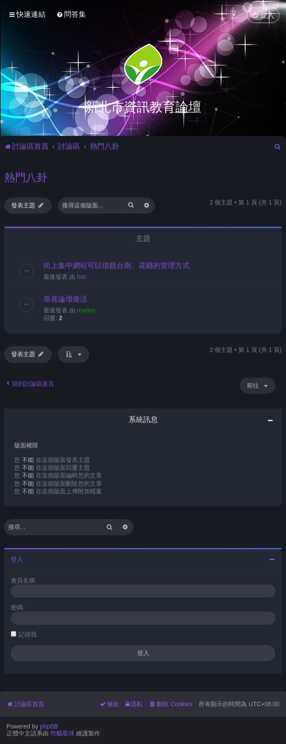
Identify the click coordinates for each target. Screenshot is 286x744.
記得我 (27, 633)
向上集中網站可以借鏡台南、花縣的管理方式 (116, 264)
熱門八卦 (25, 175)
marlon (86, 309)
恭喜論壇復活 (65, 297)
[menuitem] (71, 14)
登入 (17, 558)
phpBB (49, 726)
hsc (81, 275)
